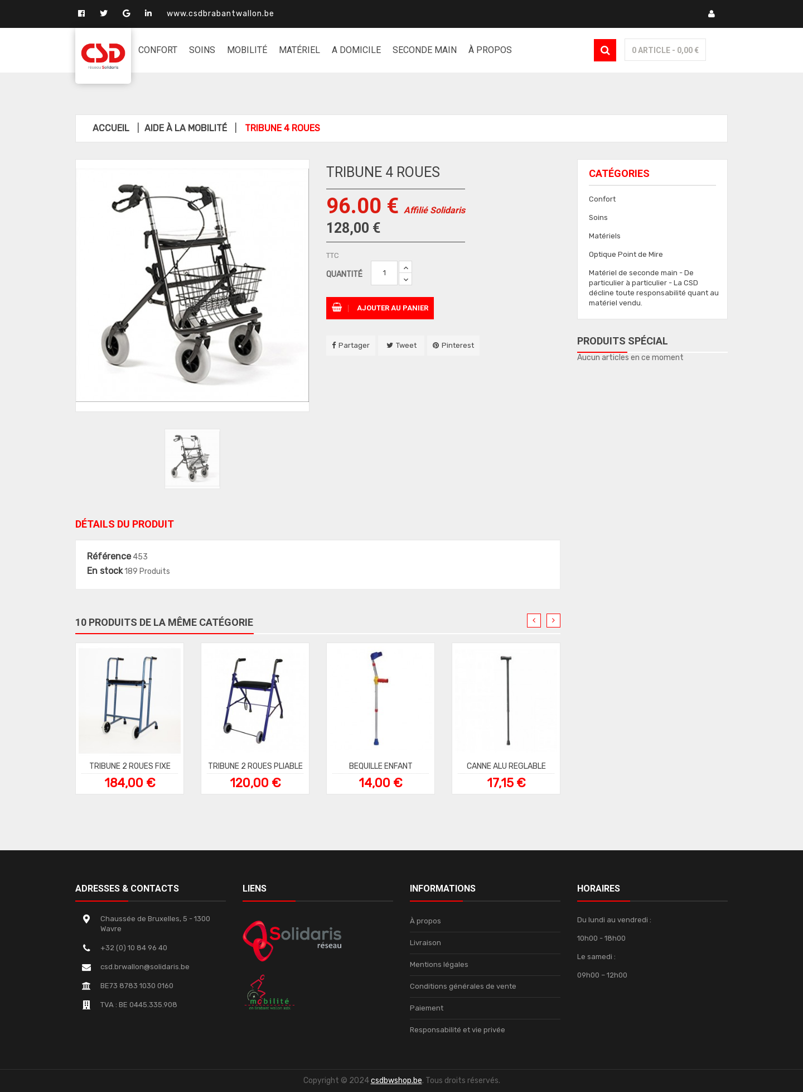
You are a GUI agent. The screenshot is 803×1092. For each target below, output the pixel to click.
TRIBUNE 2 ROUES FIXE (130, 765)
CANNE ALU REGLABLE (506, 765)
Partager (354, 345)
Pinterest (458, 345)
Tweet (406, 345)
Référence (109, 557)
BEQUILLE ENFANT (381, 765)
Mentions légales (439, 964)
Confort (602, 199)
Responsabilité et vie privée (457, 1030)
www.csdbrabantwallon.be (220, 13)
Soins (598, 217)
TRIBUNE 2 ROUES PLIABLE (255, 765)
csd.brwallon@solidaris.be (145, 966)
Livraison (425, 942)
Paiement (426, 1008)
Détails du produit (124, 524)
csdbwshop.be (396, 1080)
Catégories (619, 173)
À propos (425, 921)
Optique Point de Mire (626, 254)
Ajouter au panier (380, 308)
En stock (105, 571)
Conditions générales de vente (463, 986)
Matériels (605, 236)
